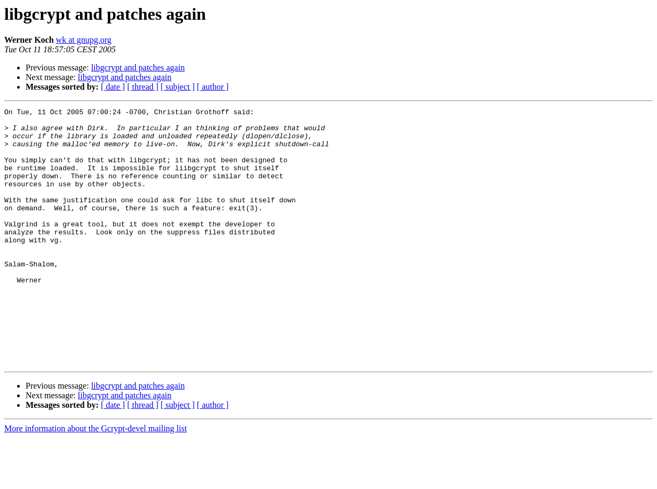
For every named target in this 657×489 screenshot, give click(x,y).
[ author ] (213, 86)
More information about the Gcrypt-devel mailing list (95, 479)
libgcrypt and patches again (138, 67)
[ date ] (113, 86)
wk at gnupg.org (84, 39)
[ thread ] (143, 86)
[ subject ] (178, 86)
